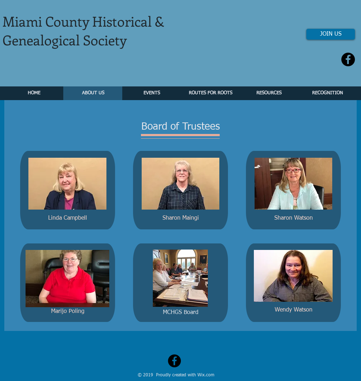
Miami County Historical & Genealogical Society (83, 30)
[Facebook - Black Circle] (348, 59)
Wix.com (205, 375)
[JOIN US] (330, 34)
